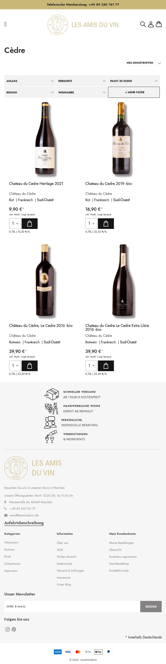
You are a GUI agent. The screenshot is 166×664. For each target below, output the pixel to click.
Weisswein (11, 542)
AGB (60, 550)
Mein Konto (151, 24)
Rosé (7, 556)
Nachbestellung (119, 563)
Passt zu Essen (121, 81)
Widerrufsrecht (66, 557)
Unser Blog (64, 584)
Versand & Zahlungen (70, 570)
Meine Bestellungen (121, 543)
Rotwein (9, 549)
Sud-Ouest (45, 200)
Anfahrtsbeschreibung (24, 523)
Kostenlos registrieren (123, 557)
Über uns (62, 543)
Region (11, 93)
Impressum (64, 577)
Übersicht (115, 550)
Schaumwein (12, 563)
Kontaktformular (119, 570)
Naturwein (11, 571)
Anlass (11, 81)
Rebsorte (65, 81)
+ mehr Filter (134, 92)
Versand (31, 214)
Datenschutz (64, 563)
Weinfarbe (66, 93)
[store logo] (83, 25)
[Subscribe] (151, 606)
